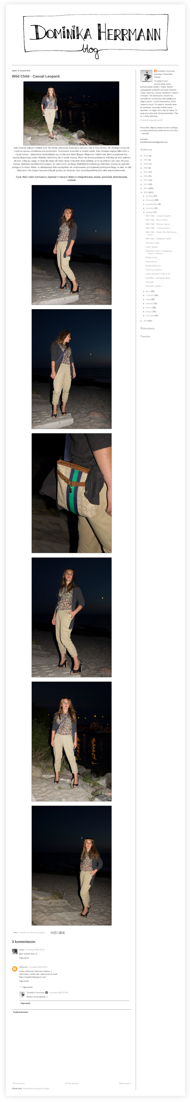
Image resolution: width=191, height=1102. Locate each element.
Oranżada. (149, 282)
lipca (148, 291)
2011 (146, 321)
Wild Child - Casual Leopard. (158, 216)
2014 (146, 184)
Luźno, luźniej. (151, 247)
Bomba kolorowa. (153, 265)
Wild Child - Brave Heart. (156, 220)
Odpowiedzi (27, 987)
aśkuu (21, 949)
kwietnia (150, 303)
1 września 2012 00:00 (34, 949)
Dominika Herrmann (35, 992)
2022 (146, 156)
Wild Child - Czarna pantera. (158, 228)
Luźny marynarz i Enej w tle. (158, 274)
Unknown (23, 967)
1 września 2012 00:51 (37, 967)
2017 (146, 172)
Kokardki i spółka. (153, 286)
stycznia (150, 315)
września (150, 208)
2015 (146, 180)
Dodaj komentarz (20, 1012)
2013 (146, 188)
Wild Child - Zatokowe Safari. (158, 238)
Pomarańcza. (151, 261)
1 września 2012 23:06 (58, 992)
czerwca (150, 295)
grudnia (149, 196)
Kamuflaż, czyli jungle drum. (157, 278)
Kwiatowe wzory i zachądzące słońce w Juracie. (158, 252)
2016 (146, 176)
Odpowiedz (24, 958)
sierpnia (149, 212)
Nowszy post (19, 1083)
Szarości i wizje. (152, 243)
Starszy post (125, 1083)
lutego (149, 311)
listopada (150, 200)
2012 (146, 192)
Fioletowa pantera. (153, 270)
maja (148, 299)
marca (149, 307)
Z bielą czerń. (151, 257)
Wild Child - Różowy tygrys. (157, 224)
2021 (146, 160)
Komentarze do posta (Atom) (36, 1088)
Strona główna (71, 1083)
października (151, 204)
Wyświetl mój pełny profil (151, 120)
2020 (146, 164)
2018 (146, 168)
